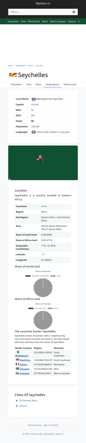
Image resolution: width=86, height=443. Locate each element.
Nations (72, 21)
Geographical (52, 84)
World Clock (34, 21)
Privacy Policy (35, 425)
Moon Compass (58, 21)
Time (23, 21)
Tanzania (22, 368)
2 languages (64, 131)
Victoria (35, 104)
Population (13, 21)
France (21, 364)
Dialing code (70, 84)
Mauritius (23, 360)
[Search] (39, 12)
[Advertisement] (43, 44)
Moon (45, 21)
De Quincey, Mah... (28, 400)
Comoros (22, 373)
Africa (44, 206)
